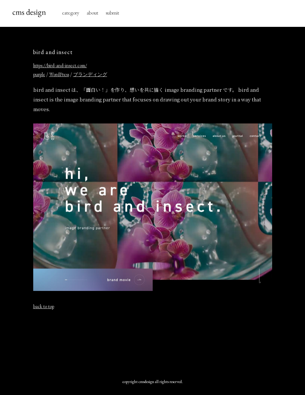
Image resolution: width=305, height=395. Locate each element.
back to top (43, 306)
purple (39, 74)
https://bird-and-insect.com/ (60, 65)
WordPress (59, 74)
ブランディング (90, 74)
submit (112, 12)
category (70, 12)
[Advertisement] (152, 342)
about (92, 12)
